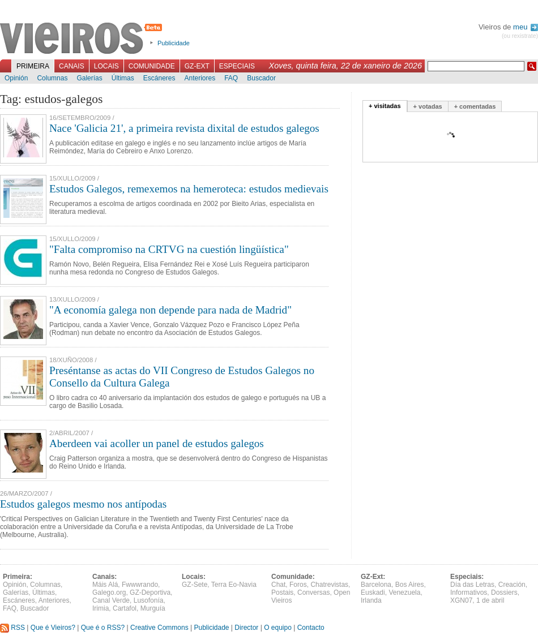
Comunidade (152, 66)
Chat (278, 585)
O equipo (278, 628)
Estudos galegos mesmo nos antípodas (83, 504)
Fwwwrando (140, 585)
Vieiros (83, 39)
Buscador (261, 78)
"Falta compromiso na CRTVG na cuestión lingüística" (169, 249)
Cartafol (124, 608)
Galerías (89, 78)
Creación (512, 585)
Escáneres (159, 78)
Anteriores (199, 78)
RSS (12, 628)
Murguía (152, 608)
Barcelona (376, 585)
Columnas (52, 78)
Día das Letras (472, 585)
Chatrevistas (329, 585)
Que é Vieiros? (53, 628)
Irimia (100, 608)
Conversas (313, 592)
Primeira (32, 66)
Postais (282, 592)
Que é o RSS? (103, 628)
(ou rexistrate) (520, 36)
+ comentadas (475, 106)
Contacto (310, 628)
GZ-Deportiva (150, 592)
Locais (106, 66)
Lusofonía (149, 600)
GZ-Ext (197, 66)
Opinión (16, 78)
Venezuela (404, 592)
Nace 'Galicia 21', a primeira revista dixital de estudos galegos (184, 128)
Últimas (123, 78)
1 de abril (490, 600)
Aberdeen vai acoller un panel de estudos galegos (156, 443)
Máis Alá (105, 585)
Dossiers (504, 592)
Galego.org (109, 592)
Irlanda (371, 600)
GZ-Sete (194, 585)
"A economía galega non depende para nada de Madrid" (170, 310)
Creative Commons (159, 628)
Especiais (237, 66)
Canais (71, 66)
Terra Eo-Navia (234, 585)
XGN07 (461, 600)
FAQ (231, 78)
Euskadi (373, 592)
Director (246, 628)
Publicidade (173, 43)
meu (525, 27)
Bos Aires (409, 585)
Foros (298, 585)
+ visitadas (385, 105)
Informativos (468, 592)
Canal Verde (111, 600)
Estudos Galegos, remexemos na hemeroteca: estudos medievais (188, 189)
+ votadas (427, 106)
